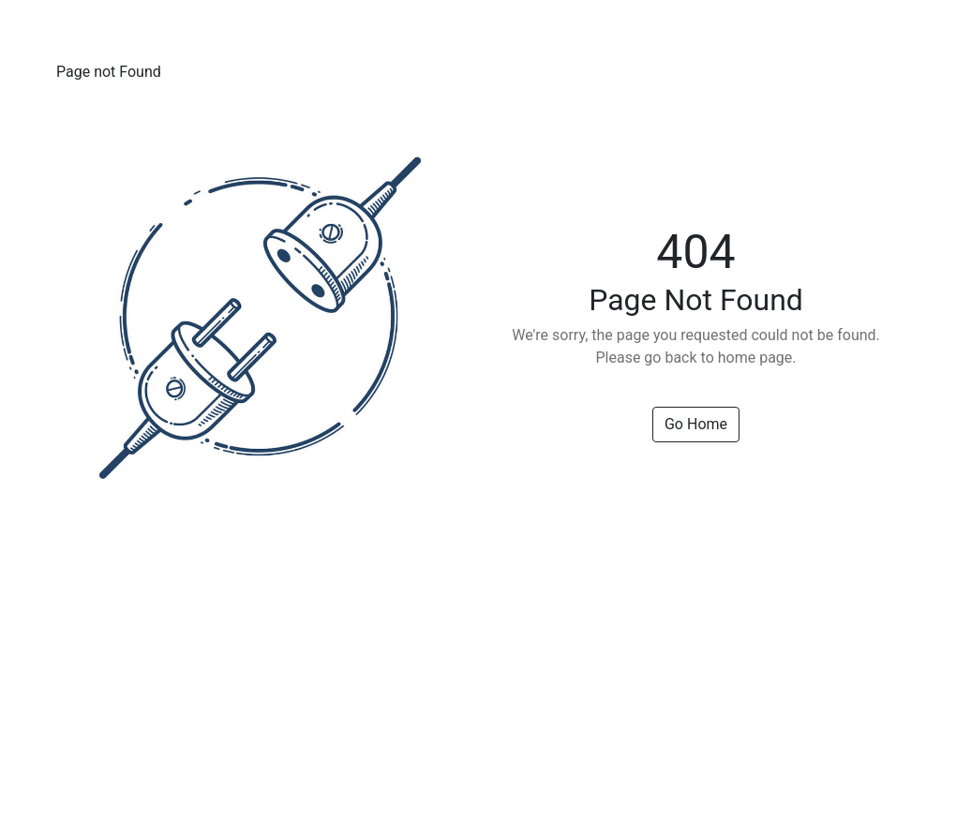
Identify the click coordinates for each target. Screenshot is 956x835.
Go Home (696, 424)
